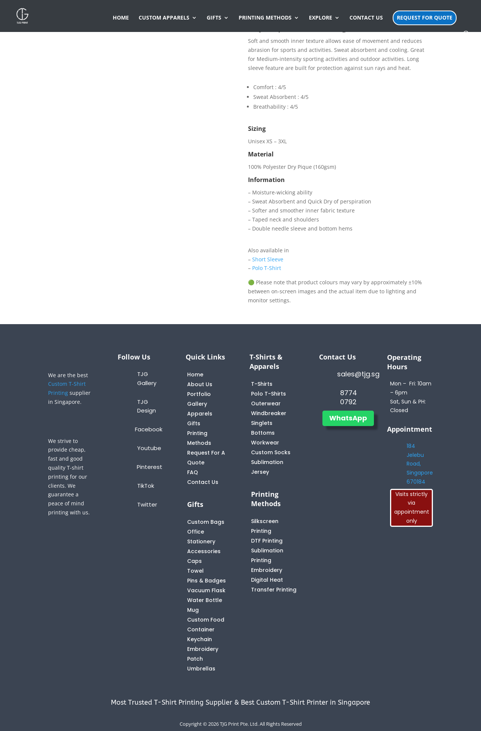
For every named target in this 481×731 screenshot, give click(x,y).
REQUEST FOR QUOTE (424, 17)
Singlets (261, 423)
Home (195, 374)
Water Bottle (204, 600)
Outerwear (266, 403)
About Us (199, 384)
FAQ (192, 472)
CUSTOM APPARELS (164, 18)
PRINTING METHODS (265, 18)
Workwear (265, 442)
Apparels (199, 413)
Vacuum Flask (206, 590)
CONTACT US (366, 18)
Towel (195, 571)
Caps (194, 561)
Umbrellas (201, 668)
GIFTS (214, 18)
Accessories (204, 551)
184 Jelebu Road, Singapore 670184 (420, 463)
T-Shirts (261, 384)
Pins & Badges (206, 580)
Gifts (193, 423)
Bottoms (263, 433)
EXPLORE (320, 18)
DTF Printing (267, 540)
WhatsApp (348, 418)
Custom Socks (270, 452)
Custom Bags (205, 522)
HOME (121, 18)
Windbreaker (268, 413)
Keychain (199, 639)
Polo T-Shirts (268, 393)
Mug (193, 610)
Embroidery (266, 570)
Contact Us (202, 482)
